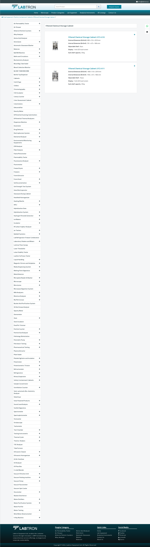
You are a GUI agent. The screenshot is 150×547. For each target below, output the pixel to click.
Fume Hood (27, 179)
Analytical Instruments (87, 13)
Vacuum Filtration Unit (27, 474)
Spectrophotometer (27, 415)
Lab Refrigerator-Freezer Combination (26, 237)
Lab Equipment (72, 13)
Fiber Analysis (27, 150)
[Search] (99, 7)
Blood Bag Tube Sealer (21, 63)
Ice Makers (27, 219)
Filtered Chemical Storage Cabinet (44, 17)
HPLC (27, 205)
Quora (121, 539)
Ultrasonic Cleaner (27, 452)
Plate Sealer (18, 354)
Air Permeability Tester (27, 23)
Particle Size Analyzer (27, 332)
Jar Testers (27, 230)
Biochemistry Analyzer (21, 60)
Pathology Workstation (21, 336)
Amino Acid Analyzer (20, 38)
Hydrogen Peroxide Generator (27, 216)
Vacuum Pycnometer (21, 484)
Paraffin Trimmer (19, 325)
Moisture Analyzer (27, 296)
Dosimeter (17, 126)
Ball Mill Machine (27, 53)
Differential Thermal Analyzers (24, 118)
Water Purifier (18, 506)
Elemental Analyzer (27, 137)
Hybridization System (27, 212)
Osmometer (18, 314)
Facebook (122, 531)
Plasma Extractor (19, 351)
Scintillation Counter (27, 387)
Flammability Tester (20, 157)
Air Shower (17, 27)
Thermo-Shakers (27, 441)
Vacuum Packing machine (27, 477)
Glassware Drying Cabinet (22, 194)
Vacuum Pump (27, 481)
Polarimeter (27, 362)
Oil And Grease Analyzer (21, 307)
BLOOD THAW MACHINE (21, 71)
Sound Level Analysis (27, 404)
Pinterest (122, 535)
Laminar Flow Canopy (21, 245)
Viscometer (27, 492)
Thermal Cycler (27, 437)
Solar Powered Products (27, 401)
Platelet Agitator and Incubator (27, 358)
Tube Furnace (18, 448)
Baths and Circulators (27, 56)
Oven (27, 318)
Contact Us (112, 13)
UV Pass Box (27, 466)
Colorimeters (27, 104)
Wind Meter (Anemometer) (22, 514)
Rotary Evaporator (27, 376)
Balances (27, 49)
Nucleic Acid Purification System (24, 303)
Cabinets (27, 78)
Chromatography (27, 89)
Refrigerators (27, 373)
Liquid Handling (27, 259)
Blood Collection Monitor (22, 67)
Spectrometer (27, 411)
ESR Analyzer (18, 146)
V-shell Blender (19, 470)
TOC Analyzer (18, 444)
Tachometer (18, 426)
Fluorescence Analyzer (27, 161)
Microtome (27, 285)
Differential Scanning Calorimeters (25, 115)
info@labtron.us (142, 1)
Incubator (27, 223)
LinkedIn (122, 537)
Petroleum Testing (27, 343)
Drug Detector (27, 129)
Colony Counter (27, 96)
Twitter (121, 533)
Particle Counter (27, 329)
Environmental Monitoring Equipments (27, 141)
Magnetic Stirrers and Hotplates (27, 263)
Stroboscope (18, 422)
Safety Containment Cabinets (23, 17)
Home (36, 13)
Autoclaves (27, 42)
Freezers (27, 172)
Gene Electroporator (20, 190)
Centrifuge (27, 82)
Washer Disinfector (20, 495)
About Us (100, 539)
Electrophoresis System (27, 133)
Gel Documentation (27, 183)
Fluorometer (18, 164)
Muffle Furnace (27, 300)
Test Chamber (27, 430)
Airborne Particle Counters (27, 31)
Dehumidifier (18, 107)
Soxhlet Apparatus (20, 408)
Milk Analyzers (27, 292)
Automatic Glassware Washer (23, 45)
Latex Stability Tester (21, 252)
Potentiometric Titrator (27, 365)
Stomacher (17, 419)
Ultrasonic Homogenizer (27, 455)
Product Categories (57, 13)
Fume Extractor (19, 175)
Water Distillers (27, 499)
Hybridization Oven (20, 208)
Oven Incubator (19, 322)
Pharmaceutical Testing (27, 347)
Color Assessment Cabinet (22, 100)
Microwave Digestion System (23, 289)
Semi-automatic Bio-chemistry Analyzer (24, 392)
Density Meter (18, 111)
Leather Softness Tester (22, 256)
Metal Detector (19, 274)
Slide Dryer (17, 397)
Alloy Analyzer (18, 34)
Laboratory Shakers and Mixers (27, 241)
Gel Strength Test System (22, 186)
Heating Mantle (27, 201)
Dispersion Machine (27, 122)
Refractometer (27, 369)
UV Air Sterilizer (19, 459)
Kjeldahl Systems (27, 234)
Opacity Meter (18, 311)
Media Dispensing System (27, 267)
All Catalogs (102, 13)
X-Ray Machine (27, 517)
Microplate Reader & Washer (27, 278)
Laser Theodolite (19, 248)
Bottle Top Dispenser (21, 74)
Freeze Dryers (27, 168)
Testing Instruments (27, 433)
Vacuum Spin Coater (20, 488)
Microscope (44, 13)
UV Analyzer (18, 463)
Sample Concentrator (21, 384)
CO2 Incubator (27, 93)
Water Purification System (27, 503)
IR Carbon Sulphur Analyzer (22, 227)
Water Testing (27, 510)
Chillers (27, 85)
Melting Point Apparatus (27, 270)
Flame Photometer (20, 153)
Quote (114, 7)
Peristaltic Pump (27, 340)
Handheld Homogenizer (21, 197)
